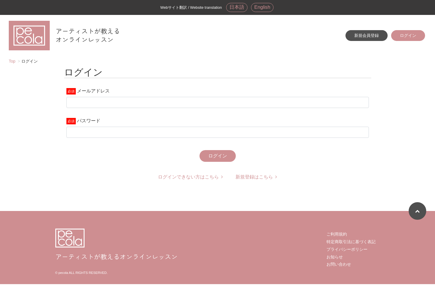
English (262, 8)
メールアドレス (93, 91)
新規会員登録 (366, 36)
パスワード (88, 121)
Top (12, 62)
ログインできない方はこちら (190, 177)
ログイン (408, 36)
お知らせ (334, 257)
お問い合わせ (338, 265)
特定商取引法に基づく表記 (351, 242)
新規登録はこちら (256, 177)
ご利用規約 (336, 235)
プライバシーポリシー (346, 250)
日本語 (236, 8)
